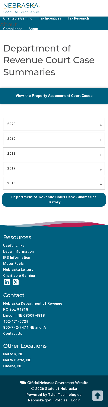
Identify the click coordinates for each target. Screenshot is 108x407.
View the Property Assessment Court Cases (54, 96)
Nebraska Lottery (18, 269)
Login (75, 400)
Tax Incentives (50, 18)
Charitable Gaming (17, 18)
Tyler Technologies (65, 394)
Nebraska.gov (39, 400)
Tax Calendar (48, 8)
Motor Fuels (75, 8)
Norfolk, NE (13, 354)
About (33, 29)
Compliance (12, 29)
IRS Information (16, 257)
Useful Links (14, 245)
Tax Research (78, 18)
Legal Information (18, 251)
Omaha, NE (12, 366)
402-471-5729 (15, 321)
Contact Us (12, 333)
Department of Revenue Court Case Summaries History (54, 199)
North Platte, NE (17, 360)
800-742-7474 (15, 327)
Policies (60, 400)
